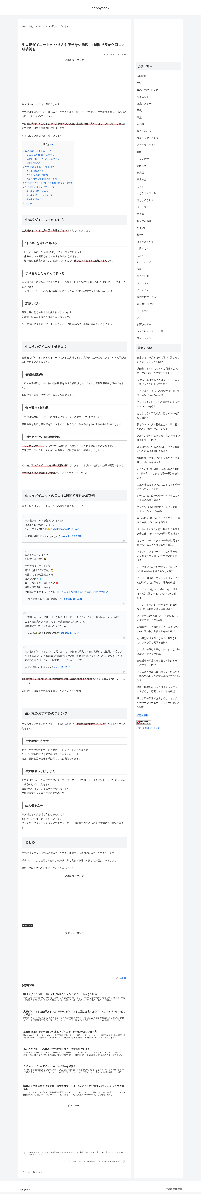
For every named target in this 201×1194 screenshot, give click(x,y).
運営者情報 (142, 715)
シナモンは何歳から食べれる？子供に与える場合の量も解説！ (158, 497)
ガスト (140, 186)
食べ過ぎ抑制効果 (37, 175)
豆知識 (140, 124)
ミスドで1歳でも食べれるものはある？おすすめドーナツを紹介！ (158, 618)
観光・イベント (145, 131)
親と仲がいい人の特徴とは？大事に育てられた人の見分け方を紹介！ (158, 426)
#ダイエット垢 (65, 591)
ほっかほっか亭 (145, 241)
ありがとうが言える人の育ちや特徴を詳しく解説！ (158, 415)
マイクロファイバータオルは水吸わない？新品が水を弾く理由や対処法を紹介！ (157, 555)
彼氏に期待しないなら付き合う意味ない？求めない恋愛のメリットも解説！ (157, 689)
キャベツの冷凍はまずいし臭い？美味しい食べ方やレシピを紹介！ (158, 509)
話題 (139, 117)
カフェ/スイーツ (145, 303)
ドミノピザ (143, 159)
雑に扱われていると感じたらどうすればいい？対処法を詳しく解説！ (158, 449)
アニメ (140, 317)
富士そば (141, 179)
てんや (140, 255)
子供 (139, 110)
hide (51, 144)
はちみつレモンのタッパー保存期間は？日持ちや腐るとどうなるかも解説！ (158, 542)
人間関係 (141, 76)
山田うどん (143, 248)
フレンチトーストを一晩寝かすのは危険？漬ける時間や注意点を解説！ (157, 606)
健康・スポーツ (145, 103)
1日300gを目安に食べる (40, 155)
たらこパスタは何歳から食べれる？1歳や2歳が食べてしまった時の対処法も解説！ (158, 473)
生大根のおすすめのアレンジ (38, 187)
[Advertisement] (74, 80)
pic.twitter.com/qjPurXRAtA (65, 529)
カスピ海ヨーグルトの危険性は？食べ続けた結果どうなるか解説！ (158, 393)
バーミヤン (143, 290)
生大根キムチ (35, 199)
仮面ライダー (144, 324)
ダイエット (27, 926)
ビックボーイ (144, 262)
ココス (140, 214)
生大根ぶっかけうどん (39, 195)
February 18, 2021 (72, 599)
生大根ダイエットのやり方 (37, 150)
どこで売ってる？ (146, 145)
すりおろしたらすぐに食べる (42, 159)
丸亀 (139, 269)
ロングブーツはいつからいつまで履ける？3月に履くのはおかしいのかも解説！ (157, 593)
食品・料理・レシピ (147, 90)
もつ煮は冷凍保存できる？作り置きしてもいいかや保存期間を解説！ (158, 640)
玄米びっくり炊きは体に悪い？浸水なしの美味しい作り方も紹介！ (158, 359)
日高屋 (140, 172)
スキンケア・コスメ (147, 138)
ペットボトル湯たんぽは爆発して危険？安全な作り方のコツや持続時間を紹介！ (158, 531)
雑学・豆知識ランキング (148, 728)
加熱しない (34, 163)
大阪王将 (141, 165)
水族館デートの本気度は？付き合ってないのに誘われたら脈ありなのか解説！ (158, 629)
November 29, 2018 (71, 536)
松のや (140, 234)
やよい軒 (141, 228)
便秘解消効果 (35, 171)
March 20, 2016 (62, 667)
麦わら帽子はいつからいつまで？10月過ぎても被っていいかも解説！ (158, 520)
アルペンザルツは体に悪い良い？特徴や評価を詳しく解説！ (158, 437)
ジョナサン (143, 283)
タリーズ (141, 207)
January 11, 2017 (70, 633)
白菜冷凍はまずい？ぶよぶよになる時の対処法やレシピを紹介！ (158, 486)
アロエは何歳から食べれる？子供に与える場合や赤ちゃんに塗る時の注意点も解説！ (158, 676)
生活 (139, 83)
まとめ (27, 203)
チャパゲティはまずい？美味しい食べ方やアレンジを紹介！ (158, 404)
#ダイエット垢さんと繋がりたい (90, 591)
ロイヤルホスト (145, 221)
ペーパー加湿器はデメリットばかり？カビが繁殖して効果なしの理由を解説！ (158, 580)
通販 (139, 152)
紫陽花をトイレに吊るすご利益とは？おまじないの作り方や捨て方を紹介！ (158, 370)
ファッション (144, 338)
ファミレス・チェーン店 (150, 331)
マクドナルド (144, 310)
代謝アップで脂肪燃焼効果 (41, 179)
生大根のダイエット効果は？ (38, 167)
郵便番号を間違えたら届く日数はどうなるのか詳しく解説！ (158, 662)
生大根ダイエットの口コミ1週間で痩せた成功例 (48, 183)
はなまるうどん (145, 200)
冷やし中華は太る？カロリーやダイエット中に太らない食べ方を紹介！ (158, 382)
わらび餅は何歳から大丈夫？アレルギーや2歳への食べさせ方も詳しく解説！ (158, 569)
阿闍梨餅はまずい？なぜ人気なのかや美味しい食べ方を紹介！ (158, 460)
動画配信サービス (146, 297)
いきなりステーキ (146, 193)
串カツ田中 (143, 276)
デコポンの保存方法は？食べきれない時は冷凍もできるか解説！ (158, 651)
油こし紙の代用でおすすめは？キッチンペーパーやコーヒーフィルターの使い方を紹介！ (158, 702)
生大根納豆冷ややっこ (39, 191)
